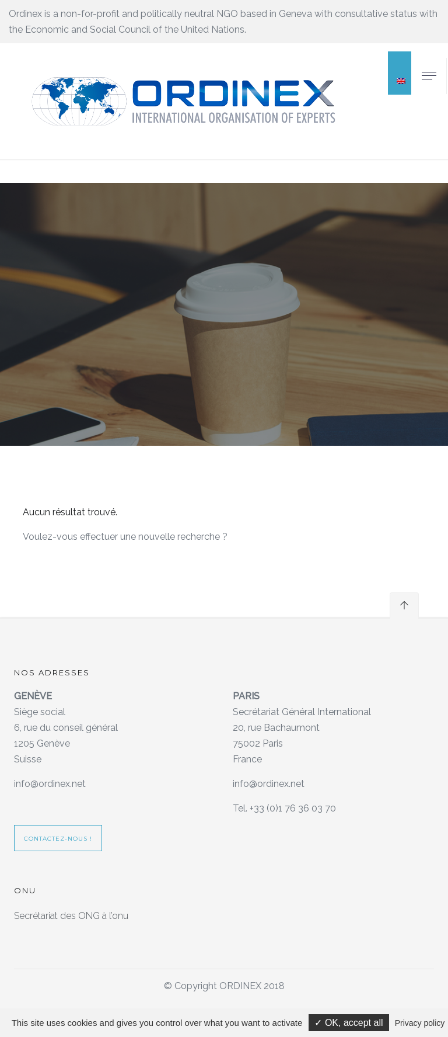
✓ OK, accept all (348, 1023)
